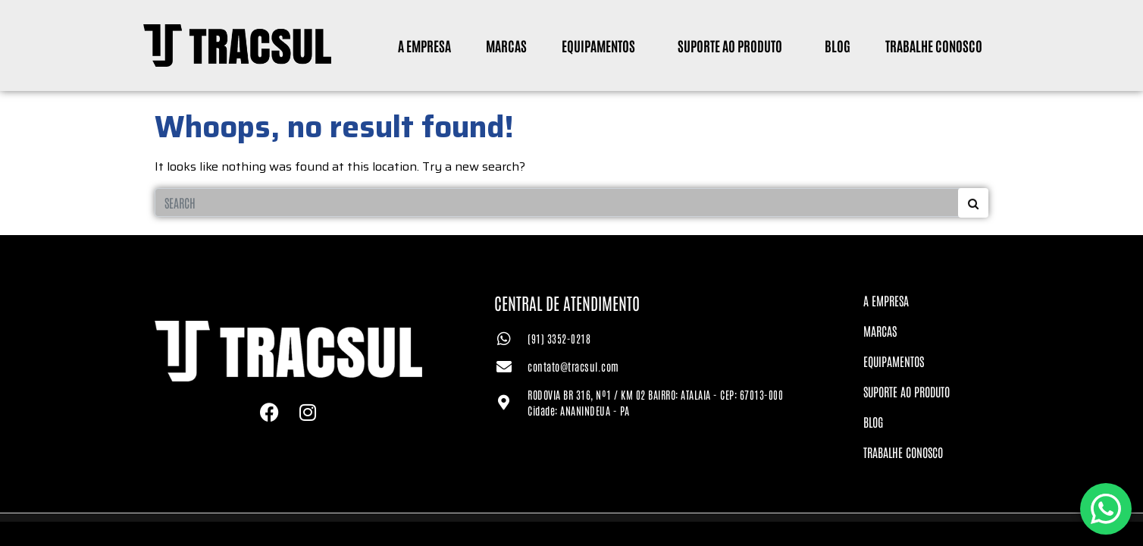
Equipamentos (598, 45)
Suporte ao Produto (730, 45)
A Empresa (424, 45)
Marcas (506, 45)
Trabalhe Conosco (933, 45)
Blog (837, 45)
